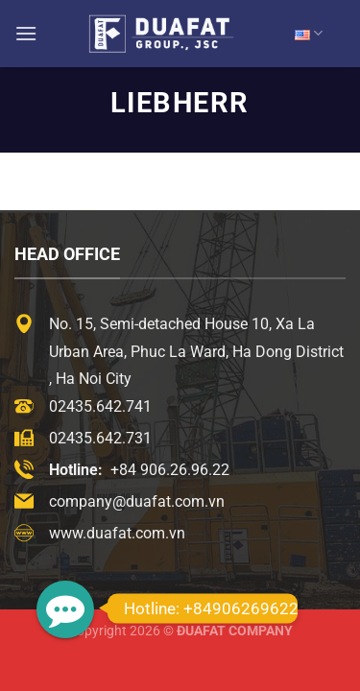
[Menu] (25, 33)
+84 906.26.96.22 (169, 470)
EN (309, 33)
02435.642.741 (100, 406)
